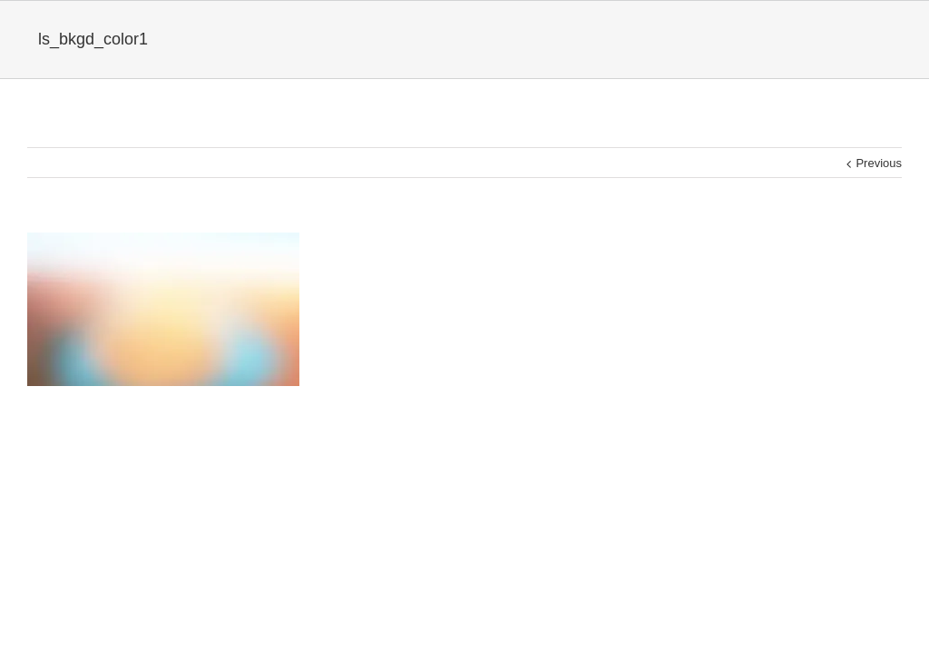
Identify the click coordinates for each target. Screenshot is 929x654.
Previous (879, 163)
